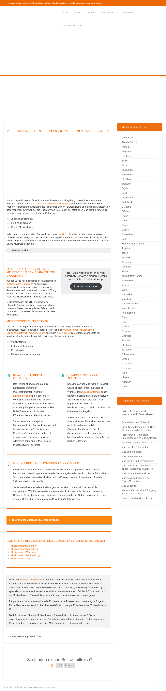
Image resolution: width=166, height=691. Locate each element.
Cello (124, 193)
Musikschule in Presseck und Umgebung (50, 203)
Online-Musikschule (72, 25)
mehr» (99, 3)
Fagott (125, 216)
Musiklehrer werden (132, 456)
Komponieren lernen (132, 276)
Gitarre (125, 230)
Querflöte (126, 336)
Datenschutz (39, 687)
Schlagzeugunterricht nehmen (21, 333)
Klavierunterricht (21, 396)
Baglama (126, 151)
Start (65, 12)
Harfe (124, 239)
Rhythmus (127, 345)
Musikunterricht (129, 486)
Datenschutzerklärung (89, 279)
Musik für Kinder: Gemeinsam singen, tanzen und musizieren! (137, 467)
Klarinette (126, 266)
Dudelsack (127, 202)
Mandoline (127, 294)
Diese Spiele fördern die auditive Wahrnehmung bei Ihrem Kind (138, 428)
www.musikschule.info (33, 579)
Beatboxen (127, 170)
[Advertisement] (83, 53)
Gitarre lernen (71, 330)
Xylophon (126, 382)
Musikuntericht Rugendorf (24, 546)
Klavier (125, 271)
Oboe (124, 317)
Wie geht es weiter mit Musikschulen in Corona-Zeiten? (138, 413)
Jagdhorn (126, 248)
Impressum (27, 687)
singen (41, 333)
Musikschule (64, 234)
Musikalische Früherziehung (136, 447)
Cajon (125, 188)
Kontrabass (127, 280)
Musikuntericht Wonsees (23, 552)
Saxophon (127, 349)
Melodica (126, 299)
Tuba (124, 373)
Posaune (126, 331)
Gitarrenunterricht (91, 392)
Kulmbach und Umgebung (19, 284)
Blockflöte (127, 179)
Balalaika (126, 156)
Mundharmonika (130, 303)
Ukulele (125, 377)
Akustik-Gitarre (129, 142)
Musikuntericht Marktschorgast (26, 555)
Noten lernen (63, 333)
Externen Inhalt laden (86, 286)
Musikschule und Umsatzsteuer (138, 461)
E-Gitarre (126, 207)
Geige (125, 225)
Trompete (126, 368)
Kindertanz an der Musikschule (137, 442)
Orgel (124, 322)
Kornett (125, 285)
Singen (125, 359)
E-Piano (126, 211)
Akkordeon (127, 137)
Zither (124, 386)
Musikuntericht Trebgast (23, 558)
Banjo (124, 160)
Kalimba (126, 257)
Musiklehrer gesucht (132, 452)
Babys (78, 12)
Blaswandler (128, 174)
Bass (124, 165)
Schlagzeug (128, 354)
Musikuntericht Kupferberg (24, 549)
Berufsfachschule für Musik (135, 422)
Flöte (124, 220)
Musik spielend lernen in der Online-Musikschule (136, 479)
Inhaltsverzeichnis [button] (19, 250)
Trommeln (127, 363)
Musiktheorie (128, 308)
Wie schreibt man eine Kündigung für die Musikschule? (139, 492)
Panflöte (126, 326)
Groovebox (127, 234)
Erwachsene (108, 12)
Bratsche (126, 184)
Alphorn (126, 147)
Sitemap (51, 687)
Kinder (91, 12)
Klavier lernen (87, 330)
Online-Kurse (127, 12)
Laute (124, 290)
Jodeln (125, 253)
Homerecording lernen (133, 243)
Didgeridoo (127, 197)
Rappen (126, 340)
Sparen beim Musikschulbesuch (138, 498)
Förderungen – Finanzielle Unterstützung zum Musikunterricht (139, 436)
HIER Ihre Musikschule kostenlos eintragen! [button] (34, 520)
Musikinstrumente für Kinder (136, 473)
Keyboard (127, 262)
